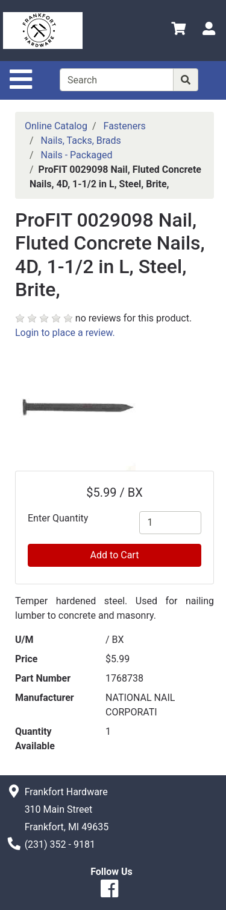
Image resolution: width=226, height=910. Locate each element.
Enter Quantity (58, 518)
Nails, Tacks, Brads (81, 140)
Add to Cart (114, 555)
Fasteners (125, 126)
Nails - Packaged (77, 155)
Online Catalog (56, 126)
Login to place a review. (65, 332)
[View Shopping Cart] (178, 30)
